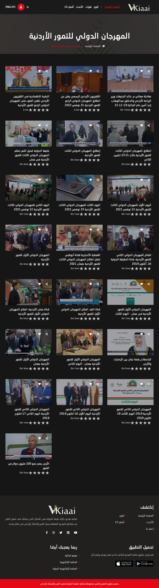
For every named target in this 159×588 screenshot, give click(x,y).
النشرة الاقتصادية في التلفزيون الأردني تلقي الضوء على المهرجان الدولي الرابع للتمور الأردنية (30, 103)
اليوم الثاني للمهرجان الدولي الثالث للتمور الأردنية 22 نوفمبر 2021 (32, 210)
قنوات (86, 7)
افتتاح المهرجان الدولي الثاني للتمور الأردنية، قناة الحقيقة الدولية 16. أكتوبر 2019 (132, 264)
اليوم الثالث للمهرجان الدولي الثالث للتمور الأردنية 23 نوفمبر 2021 (82, 210)
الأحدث (76, 7)
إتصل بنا (148, 532)
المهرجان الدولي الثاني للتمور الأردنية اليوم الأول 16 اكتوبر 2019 (82, 416)
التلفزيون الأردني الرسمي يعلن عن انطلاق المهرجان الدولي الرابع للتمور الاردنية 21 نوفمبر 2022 (80, 103)
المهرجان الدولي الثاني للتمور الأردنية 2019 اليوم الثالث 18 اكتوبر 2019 (132, 416)
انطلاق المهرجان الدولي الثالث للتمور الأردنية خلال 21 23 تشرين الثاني (130, 157)
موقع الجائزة (71, 564)
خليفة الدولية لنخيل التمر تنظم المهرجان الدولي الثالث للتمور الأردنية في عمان (32, 157)
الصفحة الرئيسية (109, 7)
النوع (93, 7)
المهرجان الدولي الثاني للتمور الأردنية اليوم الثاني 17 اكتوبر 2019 (32, 416)
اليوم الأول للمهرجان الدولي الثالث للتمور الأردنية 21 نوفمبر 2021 (131, 210)
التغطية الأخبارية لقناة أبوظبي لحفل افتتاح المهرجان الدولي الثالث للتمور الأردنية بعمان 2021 (80, 264)
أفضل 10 (66, 7)
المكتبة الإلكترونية (68, 570)
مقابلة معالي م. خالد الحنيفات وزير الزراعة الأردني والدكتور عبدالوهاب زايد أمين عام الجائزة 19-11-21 (129, 103)
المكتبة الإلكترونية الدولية (65, 577)
